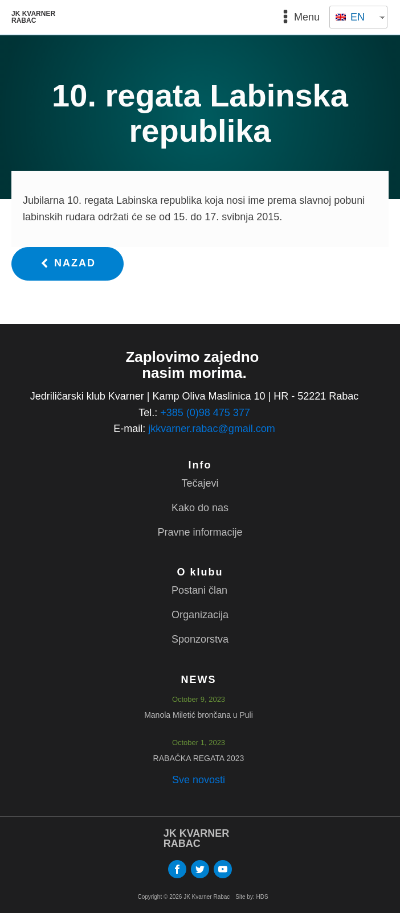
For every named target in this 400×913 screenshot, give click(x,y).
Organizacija (200, 614)
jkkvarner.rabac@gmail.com (211, 428)
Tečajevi (199, 483)
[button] (67, 264)
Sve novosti (198, 779)
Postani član (199, 590)
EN (350, 17)
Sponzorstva (200, 639)
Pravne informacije (199, 532)
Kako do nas (200, 507)
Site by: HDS (251, 897)
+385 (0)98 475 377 (205, 412)
